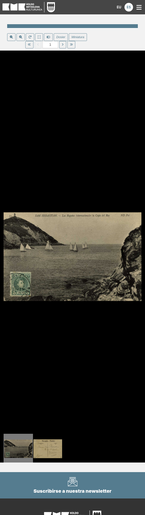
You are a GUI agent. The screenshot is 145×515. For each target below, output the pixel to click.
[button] (119, 7)
